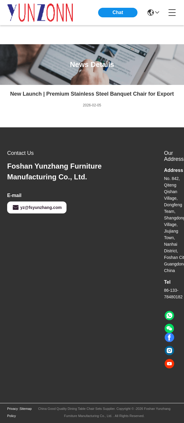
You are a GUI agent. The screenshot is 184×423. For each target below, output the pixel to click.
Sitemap (26, 408)
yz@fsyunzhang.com (37, 207)
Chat (117, 12)
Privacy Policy (12, 412)
